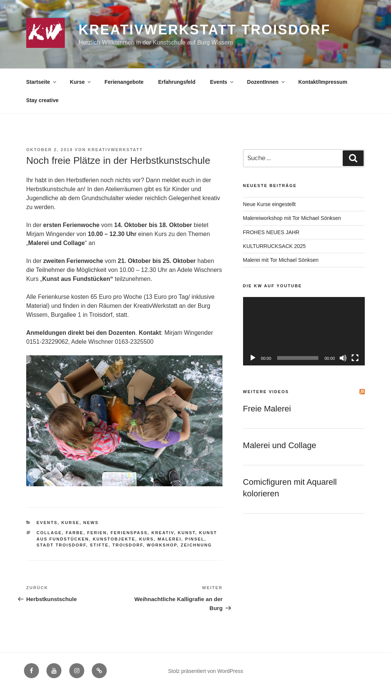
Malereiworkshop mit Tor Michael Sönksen (292, 218)
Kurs (146, 539)
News (90, 522)
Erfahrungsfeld (177, 82)
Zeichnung (196, 545)
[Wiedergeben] (253, 358)
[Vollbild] (355, 358)
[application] (304, 331)
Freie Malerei (267, 408)
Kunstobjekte (114, 539)
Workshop (162, 545)
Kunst (187, 532)
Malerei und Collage (279, 445)
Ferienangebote (123, 82)
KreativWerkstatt (115, 149)
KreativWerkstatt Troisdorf (205, 29)
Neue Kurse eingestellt (269, 204)
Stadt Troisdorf (61, 545)
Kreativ (162, 532)
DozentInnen (266, 82)
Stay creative (42, 100)
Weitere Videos (266, 391)
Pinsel (194, 539)
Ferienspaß (129, 532)
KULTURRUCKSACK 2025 (274, 246)
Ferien (97, 532)
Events (222, 82)
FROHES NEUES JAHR (271, 232)
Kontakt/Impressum (322, 82)
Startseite (41, 82)
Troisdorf (127, 545)
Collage (49, 532)
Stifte (99, 545)
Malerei (170, 539)
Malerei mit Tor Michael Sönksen (281, 260)
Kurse (81, 82)
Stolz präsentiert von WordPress (205, 671)
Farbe (74, 532)
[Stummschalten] (343, 358)
